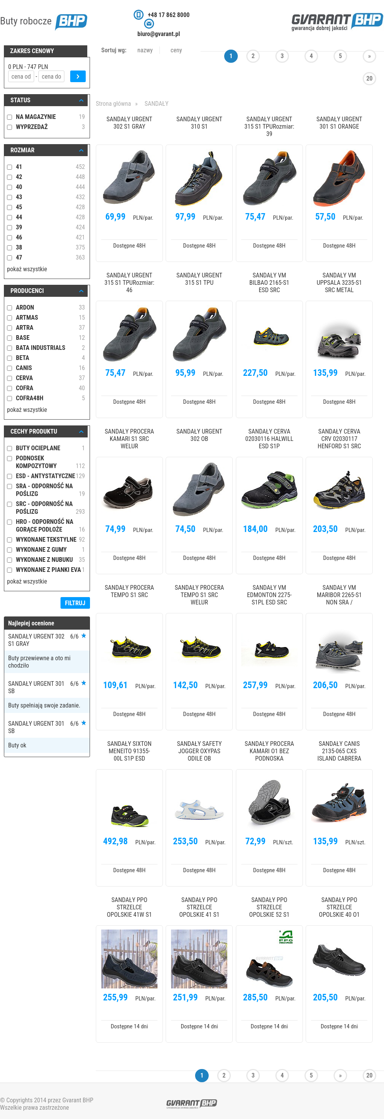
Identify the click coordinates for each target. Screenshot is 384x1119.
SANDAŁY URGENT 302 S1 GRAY (129, 122)
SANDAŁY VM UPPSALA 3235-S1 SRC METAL (339, 283)
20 (369, 78)
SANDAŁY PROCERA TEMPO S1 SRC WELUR (199, 595)
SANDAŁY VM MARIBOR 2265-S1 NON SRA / (339, 595)
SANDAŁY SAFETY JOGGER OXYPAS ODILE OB (199, 751)
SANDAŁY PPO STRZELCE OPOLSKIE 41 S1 (199, 907)
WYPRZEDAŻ (50, 127)
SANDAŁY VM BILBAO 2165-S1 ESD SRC (269, 283)
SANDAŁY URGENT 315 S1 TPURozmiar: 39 (269, 126)
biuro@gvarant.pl (158, 34)
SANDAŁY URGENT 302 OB (199, 435)
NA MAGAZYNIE (50, 117)
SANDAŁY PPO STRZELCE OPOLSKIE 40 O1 (339, 907)
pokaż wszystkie (27, 269)
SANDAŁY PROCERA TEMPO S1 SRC (129, 591)
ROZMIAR (22, 150)
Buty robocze (43, 21)
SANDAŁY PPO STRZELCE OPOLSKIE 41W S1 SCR (129, 907)
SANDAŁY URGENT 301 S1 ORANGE (339, 122)
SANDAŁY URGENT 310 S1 (199, 122)
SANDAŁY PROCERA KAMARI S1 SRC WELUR (129, 439)
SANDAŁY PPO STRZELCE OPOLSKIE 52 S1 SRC (269, 907)
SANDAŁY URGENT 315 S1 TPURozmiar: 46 (129, 283)
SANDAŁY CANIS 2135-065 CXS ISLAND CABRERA (339, 751)
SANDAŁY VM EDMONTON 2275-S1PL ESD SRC (269, 595)
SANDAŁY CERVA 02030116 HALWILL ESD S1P (269, 439)
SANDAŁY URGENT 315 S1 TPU (199, 279)
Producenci (27, 290)
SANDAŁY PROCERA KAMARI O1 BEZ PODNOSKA (269, 751)
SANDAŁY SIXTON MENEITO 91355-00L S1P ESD (129, 751)
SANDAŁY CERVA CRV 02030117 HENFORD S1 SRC (339, 439)
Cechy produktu (33, 431)
